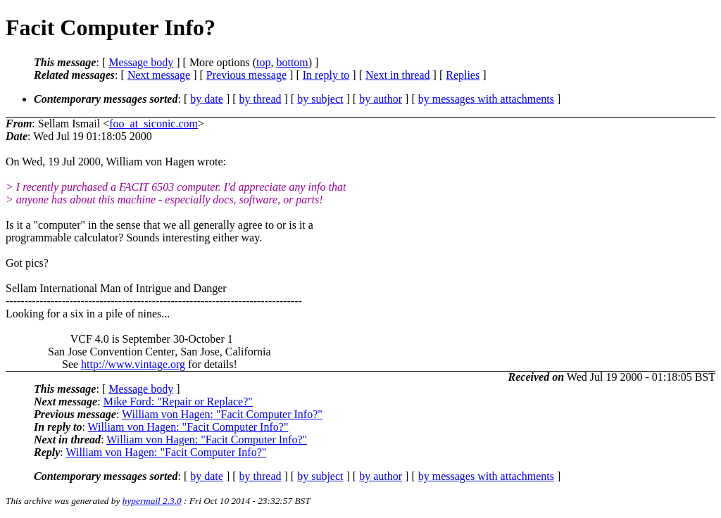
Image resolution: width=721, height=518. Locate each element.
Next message (158, 75)
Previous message (246, 75)
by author (380, 99)
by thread (260, 99)
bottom (292, 62)
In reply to (326, 75)
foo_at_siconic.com (153, 124)
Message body (140, 62)
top (263, 62)
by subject (320, 99)
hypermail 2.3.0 (152, 500)
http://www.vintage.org (133, 364)
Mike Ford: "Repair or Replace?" (178, 402)
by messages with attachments (486, 99)
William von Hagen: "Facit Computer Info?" (222, 414)
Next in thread (397, 75)
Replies (462, 75)
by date (206, 99)
